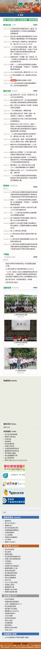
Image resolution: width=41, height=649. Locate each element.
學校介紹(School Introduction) (16, 460)
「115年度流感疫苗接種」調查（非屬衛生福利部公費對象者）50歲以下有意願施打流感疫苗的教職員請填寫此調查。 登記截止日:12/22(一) (23, 50)
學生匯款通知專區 (11, 573)
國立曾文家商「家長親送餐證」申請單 (18, 279)
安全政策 (24, 644)
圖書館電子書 (9, 587)
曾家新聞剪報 (9, 444)
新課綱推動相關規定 (12, 530)
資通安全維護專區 (11, 537)
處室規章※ (9, 625)
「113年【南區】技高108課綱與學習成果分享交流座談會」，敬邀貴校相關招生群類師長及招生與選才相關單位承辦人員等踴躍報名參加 (21, 274)
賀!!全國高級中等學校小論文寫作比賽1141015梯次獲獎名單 (23, 208)
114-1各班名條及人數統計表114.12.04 (23, 72)
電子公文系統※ (10, 523)
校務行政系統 (9, 446)
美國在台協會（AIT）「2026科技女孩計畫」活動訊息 (23, 171)
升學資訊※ (9, 563)
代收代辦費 (9, 616)
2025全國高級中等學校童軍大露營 (17, 637)
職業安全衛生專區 (11, 627)
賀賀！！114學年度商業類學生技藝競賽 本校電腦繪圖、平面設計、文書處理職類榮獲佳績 (24, 66)
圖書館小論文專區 (11, 589)
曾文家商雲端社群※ (12, 528)
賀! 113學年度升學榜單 (18, 231)
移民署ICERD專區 (11, 608)
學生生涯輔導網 (10, 577)
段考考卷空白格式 (11, 282)
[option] (20, 401)
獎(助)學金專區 (10, 570)
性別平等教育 (9, 599)
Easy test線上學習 (11, 582)
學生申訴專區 (9, 549)
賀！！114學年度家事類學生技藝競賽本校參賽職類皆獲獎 (23, 213)
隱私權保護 (17, 644)
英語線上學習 (9, 584)
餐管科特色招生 (10, 436)
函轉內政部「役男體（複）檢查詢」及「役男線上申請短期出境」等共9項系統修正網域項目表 (24, 59)
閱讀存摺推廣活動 (11, 592)
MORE (35, 25)
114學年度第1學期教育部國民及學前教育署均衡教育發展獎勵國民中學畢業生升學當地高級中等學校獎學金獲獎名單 (23, 194)
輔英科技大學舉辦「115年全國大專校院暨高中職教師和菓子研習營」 (23, 153)
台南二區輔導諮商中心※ (13, 604)
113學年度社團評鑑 (20, 342)
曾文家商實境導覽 (11, 434)
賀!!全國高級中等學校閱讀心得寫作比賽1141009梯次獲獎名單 (23, 219)
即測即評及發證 (10, 618)
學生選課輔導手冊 (11, 455)
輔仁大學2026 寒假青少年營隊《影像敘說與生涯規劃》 (24, 106)
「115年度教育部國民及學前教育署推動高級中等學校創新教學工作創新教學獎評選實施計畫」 (23, 177)
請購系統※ (9, 525)
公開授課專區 (9, 532)
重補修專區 (9, 554)
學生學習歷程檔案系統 (12, 556)
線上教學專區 (9, 458)
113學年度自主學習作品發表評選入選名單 (23, 235)
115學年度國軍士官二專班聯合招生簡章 (23, 76)
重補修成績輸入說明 (20, 80)
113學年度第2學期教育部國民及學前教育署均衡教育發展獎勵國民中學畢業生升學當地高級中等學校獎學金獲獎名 (23, 246)
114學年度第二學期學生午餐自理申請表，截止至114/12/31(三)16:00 (23, 42)
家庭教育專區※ (10, 613)
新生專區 (8, 552)
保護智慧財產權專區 (12, 601)
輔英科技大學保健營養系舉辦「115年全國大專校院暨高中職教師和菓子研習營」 (23, 146)
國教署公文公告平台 (12, 611)
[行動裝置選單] (20, 15)
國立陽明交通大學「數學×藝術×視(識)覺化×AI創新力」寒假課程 (22, 114)
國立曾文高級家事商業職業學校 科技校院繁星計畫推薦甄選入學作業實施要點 (23, 37)
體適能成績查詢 (10, 575)
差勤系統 (8, 521)
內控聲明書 (9, 623)
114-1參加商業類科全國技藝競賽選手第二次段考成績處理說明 (23, 84)
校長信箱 (8, 439)
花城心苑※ (9, 630)
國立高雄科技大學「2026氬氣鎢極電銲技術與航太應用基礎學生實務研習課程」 (24, 101)
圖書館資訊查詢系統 (12, 451)
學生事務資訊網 (10, 606)
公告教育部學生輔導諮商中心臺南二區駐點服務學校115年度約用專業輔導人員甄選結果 (23, 31)
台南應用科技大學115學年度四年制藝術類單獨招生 (23, 120)
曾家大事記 (9, 620)
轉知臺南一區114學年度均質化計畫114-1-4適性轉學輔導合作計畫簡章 (22, 166)
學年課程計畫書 (10, 453)
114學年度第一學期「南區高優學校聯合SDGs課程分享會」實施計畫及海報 (23, 140)
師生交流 (8, 580)
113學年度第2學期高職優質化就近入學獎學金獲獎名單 (23, 240)
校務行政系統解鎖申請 (12, 559)
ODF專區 (8, 539)
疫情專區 (8, 441)
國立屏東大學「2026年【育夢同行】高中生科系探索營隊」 (23, 96)
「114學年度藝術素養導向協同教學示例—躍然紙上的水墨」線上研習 (23, 135)
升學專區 (8, 561)
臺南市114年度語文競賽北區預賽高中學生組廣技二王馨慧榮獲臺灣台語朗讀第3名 (23, 225)
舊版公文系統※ (10, 542)
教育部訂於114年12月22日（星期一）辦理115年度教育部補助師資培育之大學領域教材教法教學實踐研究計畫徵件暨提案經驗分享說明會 (23, 127)
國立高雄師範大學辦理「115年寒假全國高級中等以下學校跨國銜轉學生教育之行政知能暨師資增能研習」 (23, 159)
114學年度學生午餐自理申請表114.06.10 (19, 269)
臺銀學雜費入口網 (11, 568)
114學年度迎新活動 (20, 314)
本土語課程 (9, 535)
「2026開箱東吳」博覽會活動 (20, 110)
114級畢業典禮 (20, 370)
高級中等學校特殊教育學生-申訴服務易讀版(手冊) (20, 264)
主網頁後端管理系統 (12, 448)
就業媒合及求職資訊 (12, 566)
